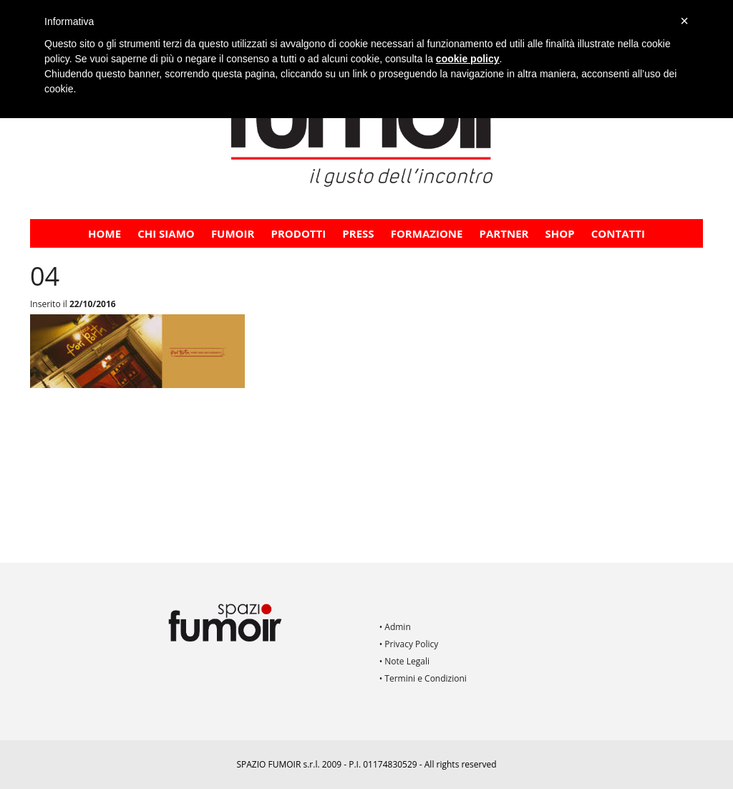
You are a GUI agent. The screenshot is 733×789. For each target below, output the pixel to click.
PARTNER (504, 233)
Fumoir (233, 233)
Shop (560, 233)
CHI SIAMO (166, 233)
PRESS (358, 233)
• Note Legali (404, 661)
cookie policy (468, 58)
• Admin (395, 627)
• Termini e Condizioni (423, 678)
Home (104, 233)
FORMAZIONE (427, 233)
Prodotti (298, 233)
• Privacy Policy (409, 644)
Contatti (618, 233)
